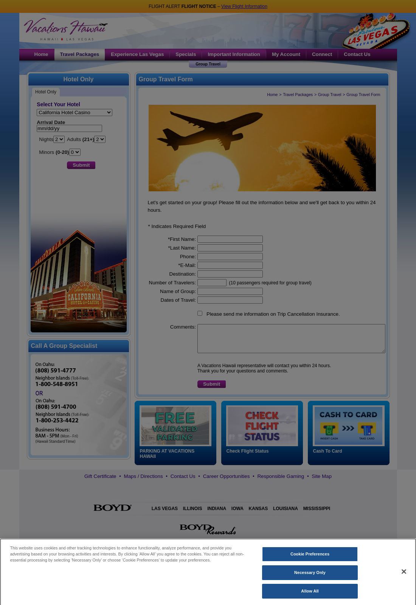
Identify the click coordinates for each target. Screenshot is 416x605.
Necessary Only (310, 578)
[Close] (404, 577)
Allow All (309, 596)
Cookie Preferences (309, 559)
